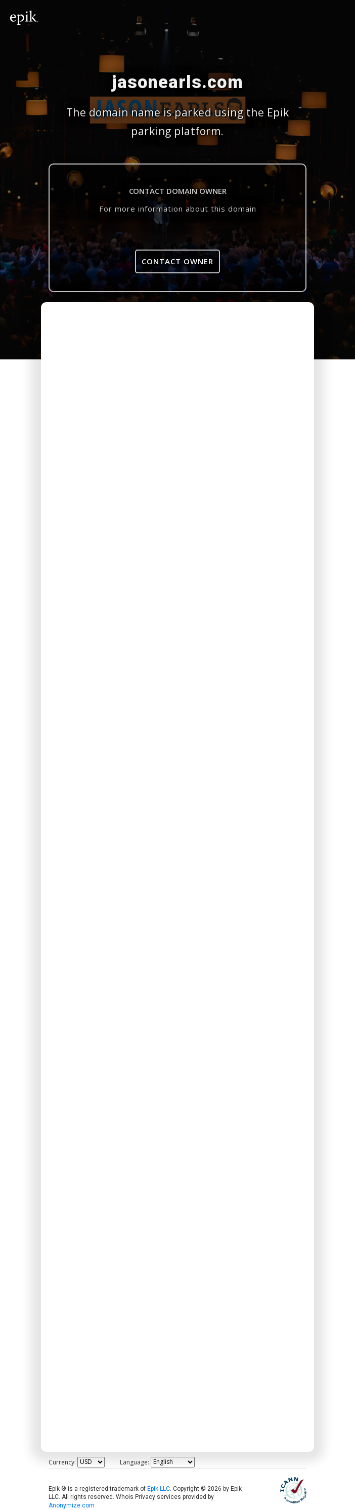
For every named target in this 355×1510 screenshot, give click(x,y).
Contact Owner (177, 261)
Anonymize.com (72, 1505)
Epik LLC (158, 1488)
